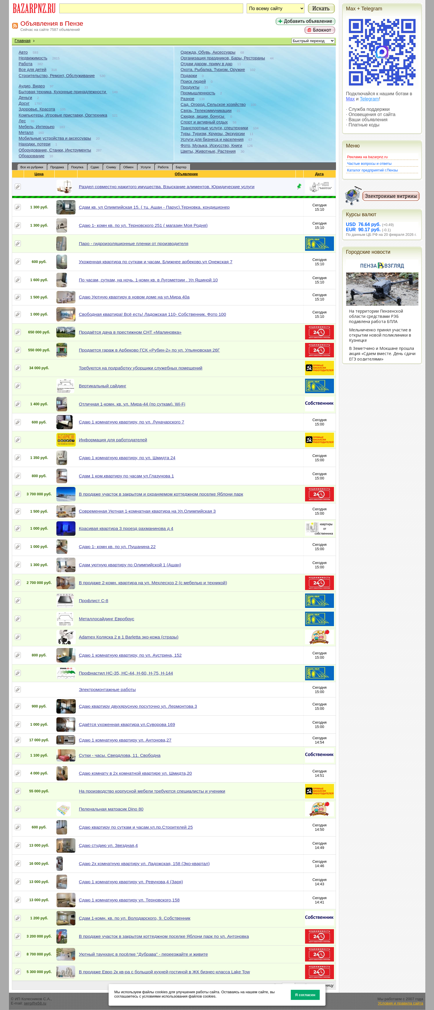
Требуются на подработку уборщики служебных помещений (140, 367)
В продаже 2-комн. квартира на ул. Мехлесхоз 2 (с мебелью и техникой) (153, 582)
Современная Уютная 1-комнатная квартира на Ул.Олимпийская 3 (147, 511)
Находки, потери (35, 144)
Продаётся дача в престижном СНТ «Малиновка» (130, 332)
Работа (26, 63)
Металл (26, 132)
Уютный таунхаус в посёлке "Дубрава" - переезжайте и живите (143, 954)
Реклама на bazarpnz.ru (367, 157)
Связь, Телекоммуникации (206, 110)
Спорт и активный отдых (204, 122)
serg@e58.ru (35, 1003)
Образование (32, 156)
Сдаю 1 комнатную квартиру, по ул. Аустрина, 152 (130, 655)
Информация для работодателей (113, 439)
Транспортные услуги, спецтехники (214, 128)
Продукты (190, 87)
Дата (319, 174)
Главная (23, 40)
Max (350, 98)
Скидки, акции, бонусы (203, 116)
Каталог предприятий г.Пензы (372, 170)
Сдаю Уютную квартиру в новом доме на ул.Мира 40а (134, 296)
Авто (23, 52)
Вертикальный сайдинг (102, 385)
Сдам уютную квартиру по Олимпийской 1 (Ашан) (130, 564)
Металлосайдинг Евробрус (106, 618)
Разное (188, 98)
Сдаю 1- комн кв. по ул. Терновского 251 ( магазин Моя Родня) (143, 225)
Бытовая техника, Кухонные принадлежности (63, 91)
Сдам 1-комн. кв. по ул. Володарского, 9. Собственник (135, 918)
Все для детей (33, 69)
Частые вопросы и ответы (369, 163)
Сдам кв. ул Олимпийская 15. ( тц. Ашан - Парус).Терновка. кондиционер (154, 207)
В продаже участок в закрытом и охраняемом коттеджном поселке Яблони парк (161, 494)
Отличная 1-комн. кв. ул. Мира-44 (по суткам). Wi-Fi (132, 404)
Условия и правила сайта (400, 1003)
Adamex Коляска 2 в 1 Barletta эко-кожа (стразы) (129, 636)
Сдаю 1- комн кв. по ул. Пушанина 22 (117, 546)
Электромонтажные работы (107, 689)
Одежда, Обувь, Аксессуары (208, 52)
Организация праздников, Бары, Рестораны (223, 58)
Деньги (25, 97)
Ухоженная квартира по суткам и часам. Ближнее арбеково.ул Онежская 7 (155, 261)
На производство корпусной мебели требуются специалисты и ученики (152, 791)
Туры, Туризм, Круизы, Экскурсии (213, 133)
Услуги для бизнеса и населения (212, 139)
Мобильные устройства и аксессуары (55, 138)
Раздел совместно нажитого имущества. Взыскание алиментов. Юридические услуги (166, 186)
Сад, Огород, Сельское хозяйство (213, 104)
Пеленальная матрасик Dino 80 (111, 808)
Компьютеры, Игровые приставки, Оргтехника (63, 115)
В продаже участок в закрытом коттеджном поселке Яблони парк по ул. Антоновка (164, 936)
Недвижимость (33, 58)
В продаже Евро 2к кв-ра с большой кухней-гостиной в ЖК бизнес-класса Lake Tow (164, 971)
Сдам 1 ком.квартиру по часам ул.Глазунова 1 (126, 475)
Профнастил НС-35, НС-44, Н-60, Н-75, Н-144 (126, 673)
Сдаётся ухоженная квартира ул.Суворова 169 (127, 724)
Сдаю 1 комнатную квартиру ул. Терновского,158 (129, 899)
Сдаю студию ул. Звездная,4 (108, 845)
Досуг (24, 103)
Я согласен (305, 995)
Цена (39, 174)
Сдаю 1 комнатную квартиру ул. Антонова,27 (125, 740)
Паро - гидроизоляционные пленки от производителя (134, 243)
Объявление (186, 174)
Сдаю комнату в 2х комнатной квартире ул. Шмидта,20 (135, 773)
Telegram (369, 98)
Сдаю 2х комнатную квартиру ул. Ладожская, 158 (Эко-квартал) (144, 863)
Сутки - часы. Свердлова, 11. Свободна (119, 755)
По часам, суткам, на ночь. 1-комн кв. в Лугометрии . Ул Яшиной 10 (148, 279)
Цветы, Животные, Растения (208, 151)
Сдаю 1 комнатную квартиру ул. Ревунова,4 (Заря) (131, 881)
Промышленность (198, 93)
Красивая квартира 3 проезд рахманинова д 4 (126, 528)
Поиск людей (193, 81)
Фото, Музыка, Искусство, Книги (211, 145)
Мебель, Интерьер (37, 126)
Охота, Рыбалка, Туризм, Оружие (213, 69)
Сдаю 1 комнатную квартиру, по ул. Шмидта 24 (127, 457)
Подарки (189, 75)
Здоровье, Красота (37, 109)
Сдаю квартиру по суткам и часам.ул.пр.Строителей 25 (136, 827)
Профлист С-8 (93, 600)
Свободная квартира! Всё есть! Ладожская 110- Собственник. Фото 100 (152, 314)
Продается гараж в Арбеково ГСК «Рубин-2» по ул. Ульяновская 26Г (149, 350)
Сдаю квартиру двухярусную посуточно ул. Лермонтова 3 (138, 706)
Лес (22, 121)
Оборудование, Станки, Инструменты (55, 150)
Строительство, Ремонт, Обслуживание (57, 75)
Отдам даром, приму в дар (206, 63)
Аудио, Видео (32, 86)
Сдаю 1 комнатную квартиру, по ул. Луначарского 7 (131, 421)
